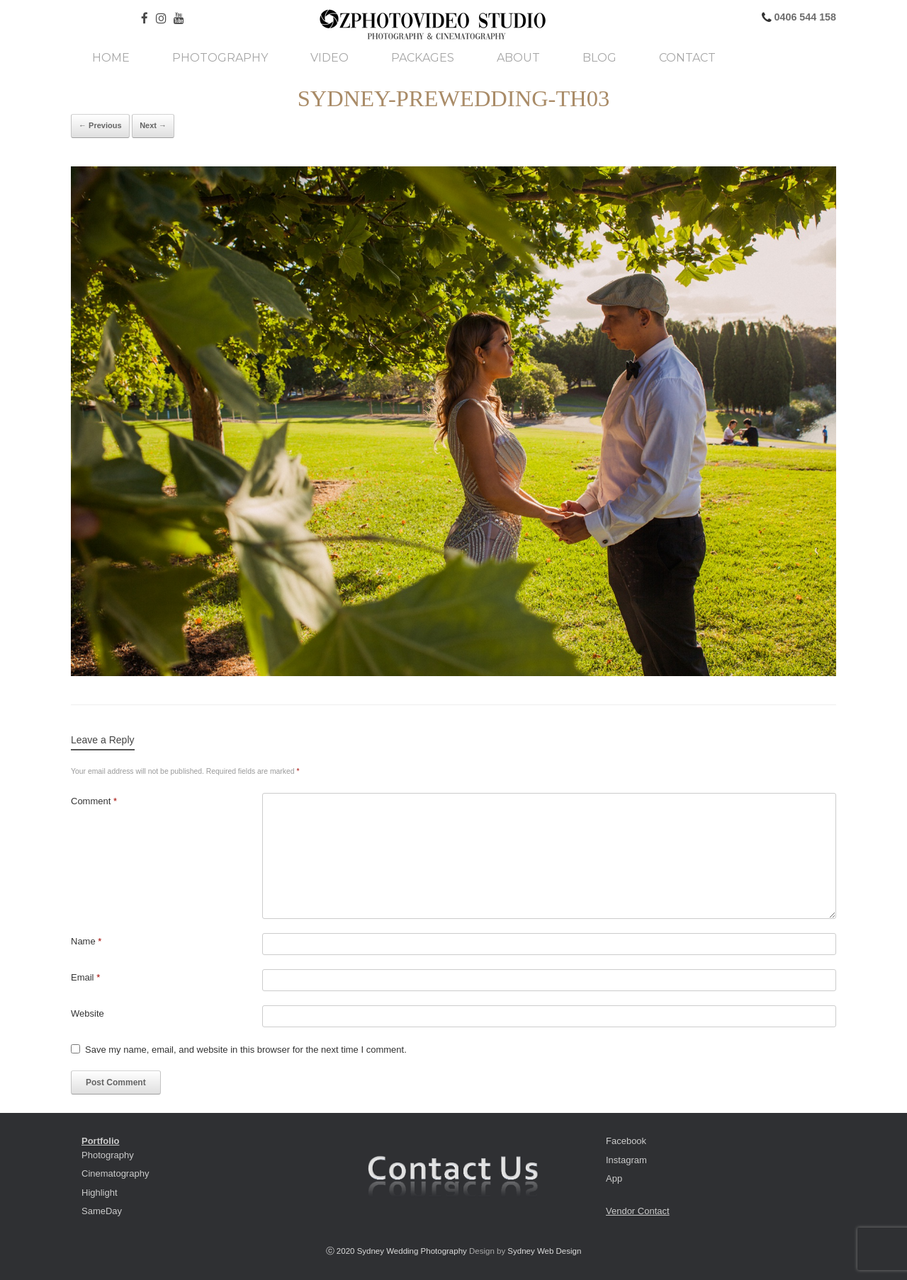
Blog (599, 58)
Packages (422, 58)
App (614, 1178)
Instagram (626, 1160)
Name (86, 941)
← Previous (100, 125)
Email (85, 977)
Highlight (99, 1192)
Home (111, 58)
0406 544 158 (804, 17)
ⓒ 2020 (341, 1251)
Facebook (626, 1141)
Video (329, 58)
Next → (153, 125)
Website (87, 1013)
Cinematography (115, 1173)
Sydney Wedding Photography (412, 1251)
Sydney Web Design (544, 1251)
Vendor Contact (638, 1211)
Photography (220, 58)
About (518, 58)
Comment (94, 801)
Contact (687, 58)
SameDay (101, 1211)
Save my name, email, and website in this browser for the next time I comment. (246, 1049)
